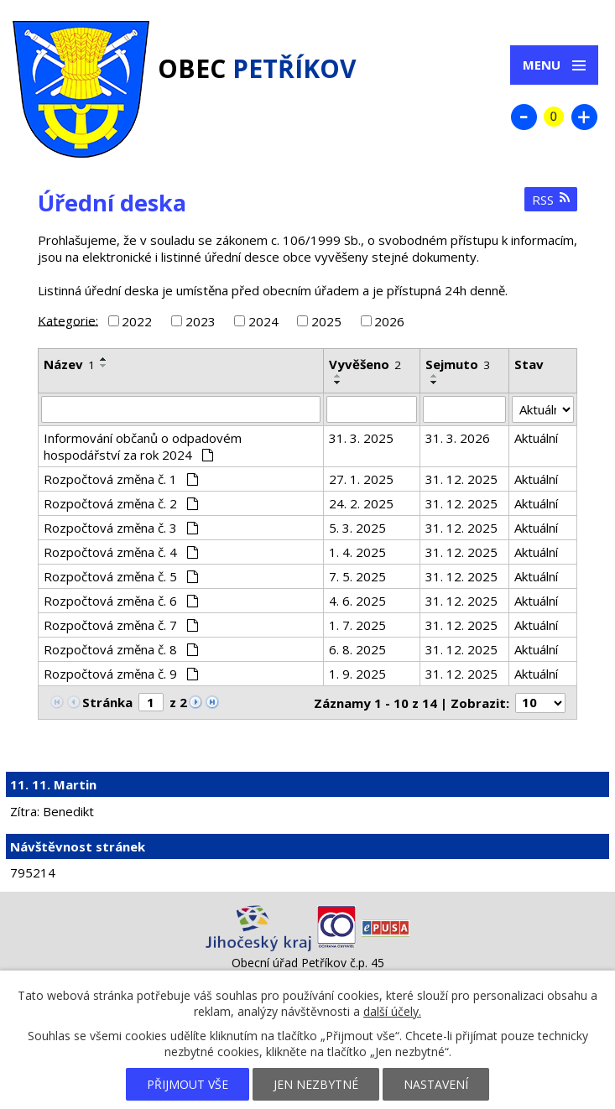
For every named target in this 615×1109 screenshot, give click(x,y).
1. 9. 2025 (357, 673)
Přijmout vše (187, 1084)
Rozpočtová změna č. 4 (121, 552)
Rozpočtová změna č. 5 (121, 576)
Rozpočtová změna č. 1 (121, 479)
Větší (584, 116)
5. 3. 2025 (357, 527)
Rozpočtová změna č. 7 (121, 625)
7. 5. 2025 (357, 576)
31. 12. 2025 (461, 479)
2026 (389, 321)
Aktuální (536, 438)
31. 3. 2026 (457, 438)
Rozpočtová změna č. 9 (121, 673)
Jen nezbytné (316, 1084)
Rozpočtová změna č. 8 (121, 649)
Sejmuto (457, 364)
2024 (263, 321)
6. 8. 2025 (357, 649)
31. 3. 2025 (361, 438)
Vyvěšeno (365, 364)
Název (69, 364)
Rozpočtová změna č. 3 (121, 527)
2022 (137, 321)
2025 (326, 321)
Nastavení (436, 1084)
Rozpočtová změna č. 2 (121, 503)
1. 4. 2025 (357, 552)
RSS (551, 199)
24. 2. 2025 (361, 503)
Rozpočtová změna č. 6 (121, 600)
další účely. (392, 1011)
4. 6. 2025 (357, 600)
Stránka (107, 702)
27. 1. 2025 (361, 479)
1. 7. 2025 (357, 625)
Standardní (553, 116)
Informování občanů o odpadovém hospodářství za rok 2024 (143, 446)
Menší (523, 116)
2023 (200, 321)
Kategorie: (68, 319)
